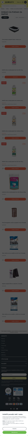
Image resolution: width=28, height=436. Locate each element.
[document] (14, 424)
